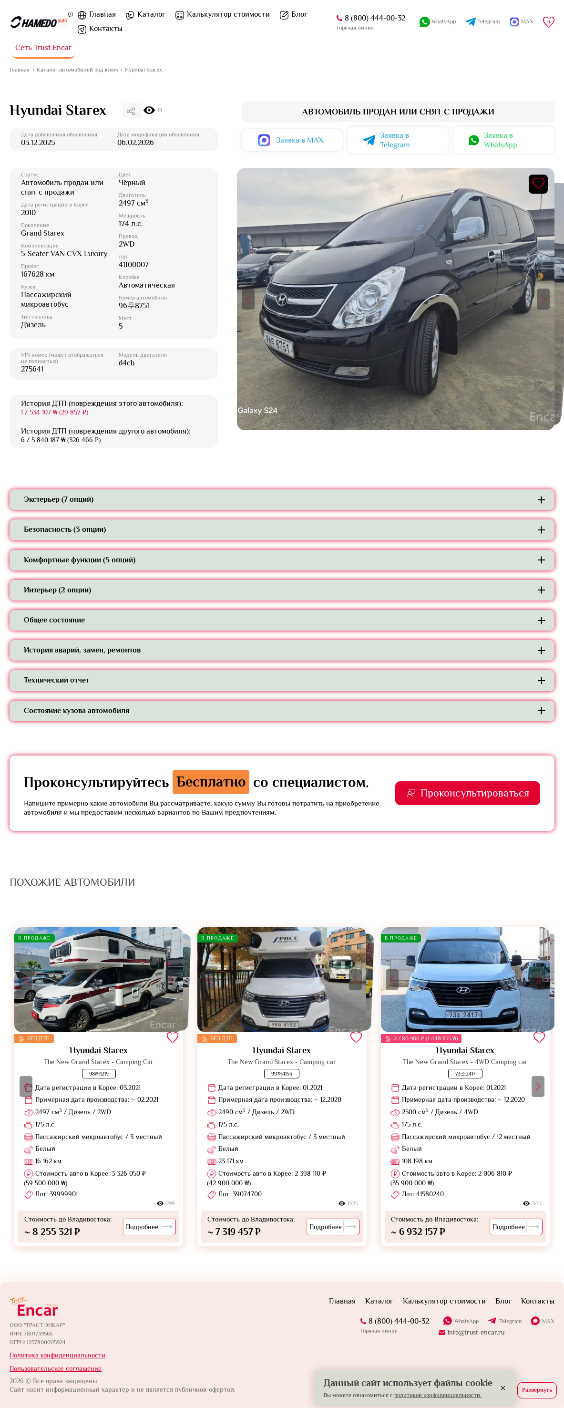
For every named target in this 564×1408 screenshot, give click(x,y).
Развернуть (537, 1390)
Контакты (106, 28)
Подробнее (149, 1226)
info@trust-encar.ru (476, 1332)
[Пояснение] (70, 14)
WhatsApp (443, 21)
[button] (248, 299)
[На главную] (39, 22)
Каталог (151, 14)
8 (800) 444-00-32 (375, 18)
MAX (527, 21)
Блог (299, 14)
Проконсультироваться (474, 793)
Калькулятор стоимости (228, 14)
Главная (102, 14)
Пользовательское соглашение (56, 1368)
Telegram (488, 21)
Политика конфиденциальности (57, 1355)
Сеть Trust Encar (43, 47)
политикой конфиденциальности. (438, 1395)
